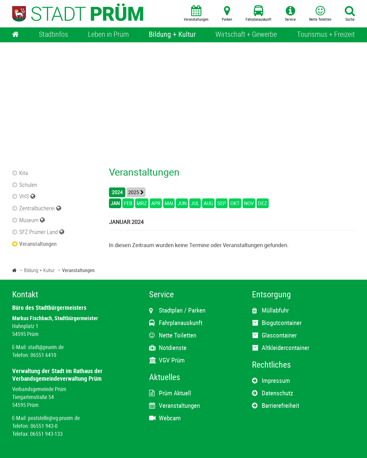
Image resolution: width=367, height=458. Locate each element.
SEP (221, 203)
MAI (169, 203)
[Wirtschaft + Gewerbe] (246, 34)
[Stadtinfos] (53, 34)
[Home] (15, 34)
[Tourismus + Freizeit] (326, 34)
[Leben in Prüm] (108, 34)
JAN (115, 203)
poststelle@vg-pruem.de (54, 417)
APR (155, 203)
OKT (235, 203)
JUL (195, 203)
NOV (249, 203)
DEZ (262, 203)
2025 (133, 192)
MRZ (142, 203)
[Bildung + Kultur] (172, 34)
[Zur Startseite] (14, 270)
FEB (128, 203)
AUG (208, 203)
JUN (182, 203)
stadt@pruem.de (46, 347)
